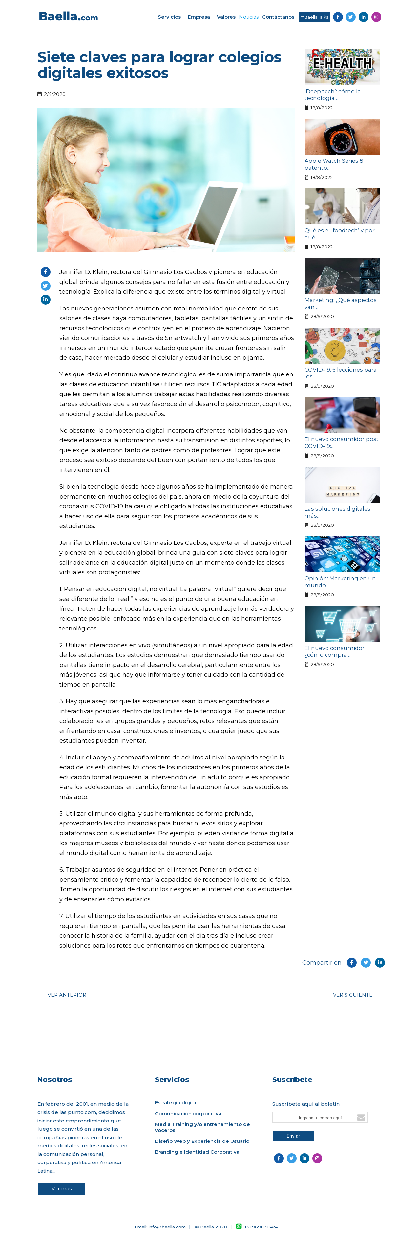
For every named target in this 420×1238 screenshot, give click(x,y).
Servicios (169, 17)
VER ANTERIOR (67, 995)
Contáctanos (278, 17)
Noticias (249, 17)
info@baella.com (167, 1226)
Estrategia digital (176, 1103)
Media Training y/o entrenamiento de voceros (202, 1127)
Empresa (199, 17)
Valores (226, 17)
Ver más (62, 1188)
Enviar (293, 1136)
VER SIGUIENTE (352, 995)
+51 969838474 (257, 1226)
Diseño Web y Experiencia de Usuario (202, 1141)
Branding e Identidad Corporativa (197, 1152)
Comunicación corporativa (188, 1114)
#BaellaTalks (314, 17)
